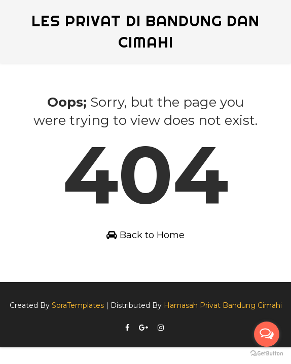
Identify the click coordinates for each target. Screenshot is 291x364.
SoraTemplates (78, 305)
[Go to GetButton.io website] (266, 353)
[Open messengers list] (266, 334)
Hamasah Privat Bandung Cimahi (223, 305)
